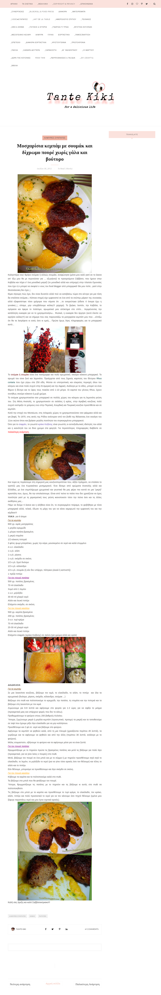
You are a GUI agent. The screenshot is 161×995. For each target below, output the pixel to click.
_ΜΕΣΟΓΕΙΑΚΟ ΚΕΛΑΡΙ (21, 35)
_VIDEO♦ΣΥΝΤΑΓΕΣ (19, 19)
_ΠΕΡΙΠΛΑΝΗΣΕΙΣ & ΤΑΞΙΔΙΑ (62, 58)
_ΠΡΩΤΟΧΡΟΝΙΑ (78, 42)
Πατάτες (42, 916)
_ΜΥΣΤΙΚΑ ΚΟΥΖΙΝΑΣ (82, 27)
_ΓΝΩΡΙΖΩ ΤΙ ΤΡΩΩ (60, 27)
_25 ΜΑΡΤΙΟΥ (88, 50)
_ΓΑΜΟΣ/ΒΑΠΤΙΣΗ (82, 35)
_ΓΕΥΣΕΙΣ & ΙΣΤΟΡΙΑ (38, 27)
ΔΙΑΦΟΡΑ (63, 11)
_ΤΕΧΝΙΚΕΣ (86, 19)
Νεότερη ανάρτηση (20, 984)
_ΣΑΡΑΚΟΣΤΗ (50, 50)
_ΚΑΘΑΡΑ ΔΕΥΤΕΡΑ (31, 50)
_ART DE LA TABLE (41, 19)
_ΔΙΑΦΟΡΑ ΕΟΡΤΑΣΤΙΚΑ (35, 42)
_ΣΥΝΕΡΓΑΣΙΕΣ (17, 11)
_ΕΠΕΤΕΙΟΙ (15, 42)
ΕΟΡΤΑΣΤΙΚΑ (64, 35)
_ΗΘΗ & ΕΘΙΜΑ (17, 27)
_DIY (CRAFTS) (86, 58)
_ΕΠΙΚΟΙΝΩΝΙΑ (86, 4)
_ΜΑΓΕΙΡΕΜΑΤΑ (78, 11)
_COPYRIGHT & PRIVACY (63, 4)
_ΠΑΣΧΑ (14, 50)
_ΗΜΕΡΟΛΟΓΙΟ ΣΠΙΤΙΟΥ (65, 19)
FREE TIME (40, 58)
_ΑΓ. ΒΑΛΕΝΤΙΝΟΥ (69, 50)
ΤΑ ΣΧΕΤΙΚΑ (27, 4)
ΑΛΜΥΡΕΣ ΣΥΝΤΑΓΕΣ (54, 138)
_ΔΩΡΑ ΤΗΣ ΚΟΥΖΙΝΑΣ (21, 58)
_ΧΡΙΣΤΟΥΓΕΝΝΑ (58, 42)
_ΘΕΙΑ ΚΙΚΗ (42, 4)
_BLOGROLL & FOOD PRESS (41, 11)
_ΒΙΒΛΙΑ (14, 65)
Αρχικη (14, 4)
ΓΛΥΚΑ (50, 35)
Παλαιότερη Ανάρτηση (88, 984)
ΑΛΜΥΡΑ (39, 35)
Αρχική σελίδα (53, 983)
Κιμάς (32, 916)
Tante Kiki (21, 929)
